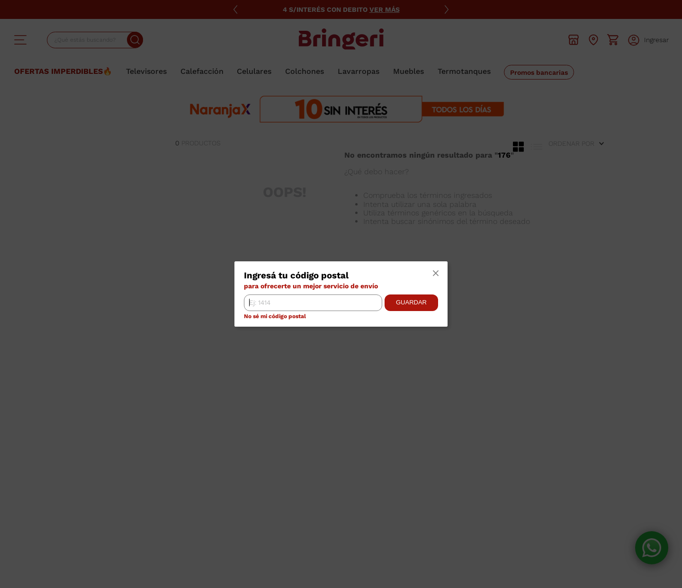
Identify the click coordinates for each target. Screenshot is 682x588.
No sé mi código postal (275, 316)
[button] (436, 273)
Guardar (411, 302)
